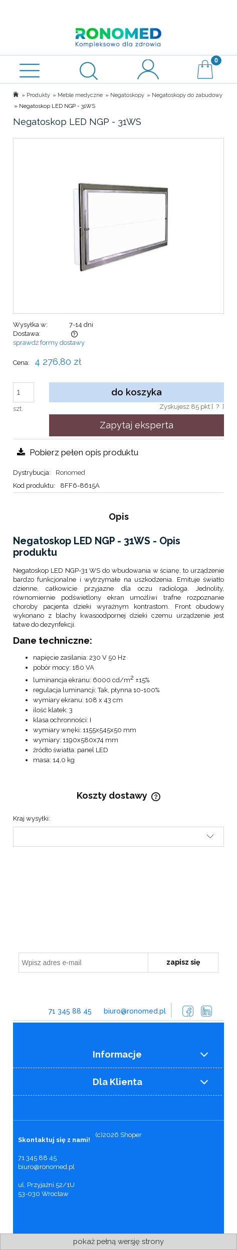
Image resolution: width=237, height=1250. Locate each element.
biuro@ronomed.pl (135, 1011)
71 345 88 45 (70, 1011)
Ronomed (70, 472)
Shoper (131, 1135)
